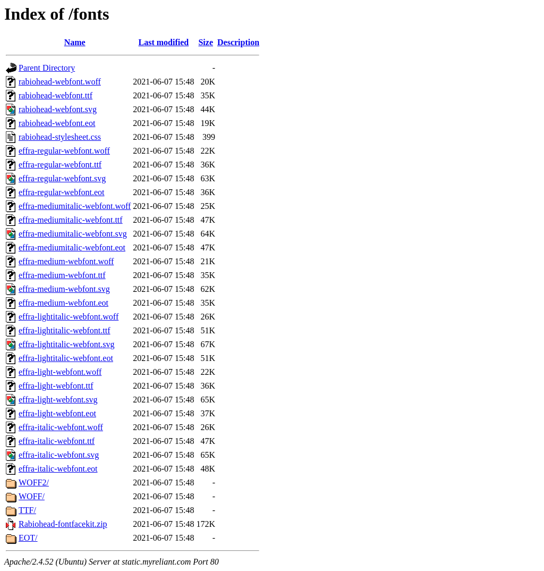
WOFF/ (32, 496)
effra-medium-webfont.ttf (62, 275)
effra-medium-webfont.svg (64, 288)
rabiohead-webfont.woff (60, 81)
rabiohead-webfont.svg (58, 109)
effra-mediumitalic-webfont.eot (72, 247)
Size (205, 42)
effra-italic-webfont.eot (58, 468)
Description (238, 42)
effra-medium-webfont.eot (63, 302)
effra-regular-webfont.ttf (60, 164)
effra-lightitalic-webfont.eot (66, 358)
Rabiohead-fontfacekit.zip (63, 523)
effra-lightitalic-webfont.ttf (64, 330)
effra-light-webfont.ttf (56, 385)
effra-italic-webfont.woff (61, 427)
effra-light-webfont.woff (60, 371)
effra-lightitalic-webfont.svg (67, 344)
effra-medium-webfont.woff (66, 261)
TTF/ (27, 510)
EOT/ (28, 537)
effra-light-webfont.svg (58, 399)
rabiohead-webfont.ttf (55, 95)
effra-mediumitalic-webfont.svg (73, 233)
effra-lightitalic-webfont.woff (68, 316)
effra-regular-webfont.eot (62, 192)
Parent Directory (47, 67)
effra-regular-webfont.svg (62, 178)
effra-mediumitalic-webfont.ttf (71, 219)
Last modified (164, 42)
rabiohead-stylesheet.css (60, 136)
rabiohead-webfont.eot (57, 123)
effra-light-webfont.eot (57, 413)
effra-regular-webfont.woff (64, 150)
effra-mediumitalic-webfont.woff (75, 206)
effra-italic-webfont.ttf (57, 441)
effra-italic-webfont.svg (59, 454)
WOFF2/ (34, 482)
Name (75, 42)
